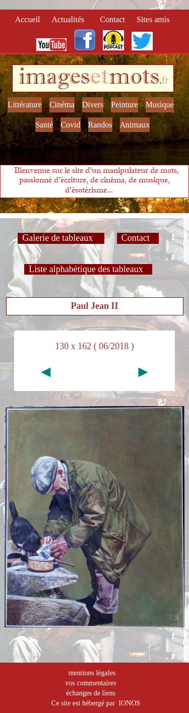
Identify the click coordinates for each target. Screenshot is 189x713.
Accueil (29, 19)
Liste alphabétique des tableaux (88, 269)
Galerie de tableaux (61, 238)
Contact (113, 19)
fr (165, 80)
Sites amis (153, 19)
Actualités (70, 19)
